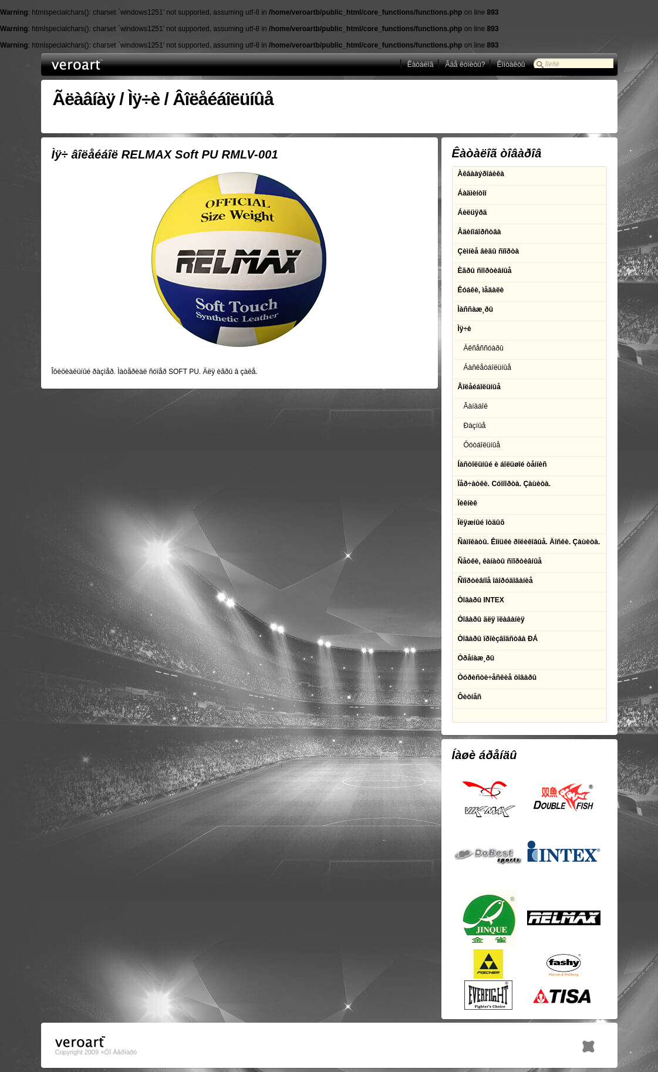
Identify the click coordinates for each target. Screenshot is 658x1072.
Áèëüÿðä (472, 212)
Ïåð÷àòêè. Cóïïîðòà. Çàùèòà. (504, 484)
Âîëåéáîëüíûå (223, 99)
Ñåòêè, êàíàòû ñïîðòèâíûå (500, 561)
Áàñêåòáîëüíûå (487, 367)
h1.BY (588, 1043)
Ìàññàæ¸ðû (476, 309)
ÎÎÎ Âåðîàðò (99, 65)
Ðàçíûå (475, 426)
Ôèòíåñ (470, 697)
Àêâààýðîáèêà (481, 174)
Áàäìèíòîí (472, 193)
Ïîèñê (552, 64)
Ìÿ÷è (144, 99)
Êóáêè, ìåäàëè (481, 290)
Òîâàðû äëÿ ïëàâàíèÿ (491, 619)
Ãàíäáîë (476, 406)
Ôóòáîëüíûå (482, 445)
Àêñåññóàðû (484, 348)
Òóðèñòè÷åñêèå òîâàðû (497, 677)
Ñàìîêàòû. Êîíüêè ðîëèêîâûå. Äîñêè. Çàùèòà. (529, 542)
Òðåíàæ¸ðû (476, 658)
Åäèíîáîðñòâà (479, 232)
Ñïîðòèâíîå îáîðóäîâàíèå (495, 581)
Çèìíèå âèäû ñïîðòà (488, 251)
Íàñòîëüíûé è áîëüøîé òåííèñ (502, 464)
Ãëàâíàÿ (84, 99)
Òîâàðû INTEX (481, 600)
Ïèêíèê (467, 503)
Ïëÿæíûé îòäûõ (481, 522)
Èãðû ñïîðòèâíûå (485, 271)
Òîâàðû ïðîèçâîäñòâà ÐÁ (498, 639)
